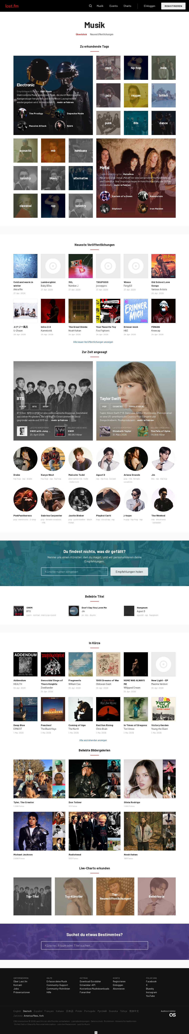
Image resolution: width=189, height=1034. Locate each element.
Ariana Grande (132, 474)
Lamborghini (48, 282)
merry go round (48, 615)
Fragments (75, 680)
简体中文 (134, 1011)
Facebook (151, 981)
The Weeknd (158, 515)
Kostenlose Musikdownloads (94, 988)
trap (98, 519)
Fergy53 (128, 285)
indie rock (74, 482)
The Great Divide (78, 326)
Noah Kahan (75, 330)
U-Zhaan (18, 330)
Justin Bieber (76, 515)
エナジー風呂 (20, 326)
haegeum (153, 615)
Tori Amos (129, 728)
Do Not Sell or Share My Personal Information (35, 1024)
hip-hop (17, 478)
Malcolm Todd (77, 474)
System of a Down (122, 196)
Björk (70, 125)
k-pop (23, 406)
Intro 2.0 (46, 326)
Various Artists (159, 289)
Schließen (96, 1032)
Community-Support (57, 984)
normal (36, 615)
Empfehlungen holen (129, 571)
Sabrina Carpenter (51, 515)
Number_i (73, 285)
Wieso (127, 282)
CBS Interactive (20, 1021)
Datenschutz (97, 1021)
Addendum (19, 680)
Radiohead (75, 854)
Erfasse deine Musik (57, 981)
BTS (28, 611)
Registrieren (173, 5)
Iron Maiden (156, 208)
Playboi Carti (103, 515)
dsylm (93, 615)
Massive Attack (37, 125)
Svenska (113, 1011)
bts (34, 406)
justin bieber (79, 519)
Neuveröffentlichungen (101, 34)
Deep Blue (19, 725)
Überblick (81, 34)
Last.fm (16, 5)
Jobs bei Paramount (66, 1024)
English (17, 1011)
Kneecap (155, 330)
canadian (156, 522)
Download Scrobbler (90, 981)
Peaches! (46, 725)
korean (112, 478)
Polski (79, 1011)
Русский (102, 1011)
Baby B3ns (46, 285)
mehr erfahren (65, 102)
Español (38, 1011)
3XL (71, 282)
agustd (140, 615)
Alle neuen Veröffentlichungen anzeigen (93, 341)
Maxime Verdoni (159, 683)
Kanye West (47, 474)
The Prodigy (36, 113)
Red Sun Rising (104, 725)
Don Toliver (75, 802)
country (118, 406)
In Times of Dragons (135, 725)
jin (83, 615)
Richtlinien (109, 1021)
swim (29, 615)
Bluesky (150, 988)
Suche (90, 5)
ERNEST (17, 728)
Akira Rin (18, 289)
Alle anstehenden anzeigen (93, 740)
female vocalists (139, 406)
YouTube (150, 995)
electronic (23, 519)
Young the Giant (159, 728)
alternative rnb (75, 478)
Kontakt (17, 984)
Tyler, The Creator (23, 802)
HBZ (126, 330)
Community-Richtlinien (58, 988)
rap (23, 478)
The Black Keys (48, 728)
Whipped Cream (132, 687)
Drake (16, 474)
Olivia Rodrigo (132, 802)
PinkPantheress (22, 515)
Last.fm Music (83, 1024)
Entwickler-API (87, 984)
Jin (153, 474)
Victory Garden (160, 725)
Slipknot (117, 208)
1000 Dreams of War (107, 680)
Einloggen (149, 5)
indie (86, 478)
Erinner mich (131, 326)
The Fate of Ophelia (162, 430)
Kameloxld (46, 330)
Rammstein (156, 196)
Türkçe (123, 1011)
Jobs (16, 988)
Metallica (128, 174)
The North (74, 728)
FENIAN (155, 326)
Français (49, 1011)
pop (104, 406)
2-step (33, 519)
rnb (130, 478)
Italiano (60, 1011)
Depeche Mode (75, 113)
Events (113, 5)
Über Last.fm (20, 981)
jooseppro (101, 285)
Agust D (100, 474)
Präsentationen (21, 992)
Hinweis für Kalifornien (125, 1021)
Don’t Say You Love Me (94, 607)
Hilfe (49, 992)
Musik (100, 5)
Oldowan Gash (103, 683)
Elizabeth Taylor (122, 430)
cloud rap (105, 519)
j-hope (128, 515)
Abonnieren (119, 988)
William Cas (75, 683)
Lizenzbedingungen (80, 1021)
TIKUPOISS (102, 282)
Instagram (151, 992)
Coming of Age (77, 725)
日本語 (69, 1011)
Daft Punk (46, 91)
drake (29, 478)
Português (89, 1011)
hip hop (57, 478)
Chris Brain (101, 728)
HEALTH (17, 683)
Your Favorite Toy (106, 326)
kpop (46, 406)
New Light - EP (159, 680)
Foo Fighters (102, 330)
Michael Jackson (23, 854)
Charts (127, 5)
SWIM (71, 430)
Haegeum (142, 607)
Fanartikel (85, 992)
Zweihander (47, 687)
